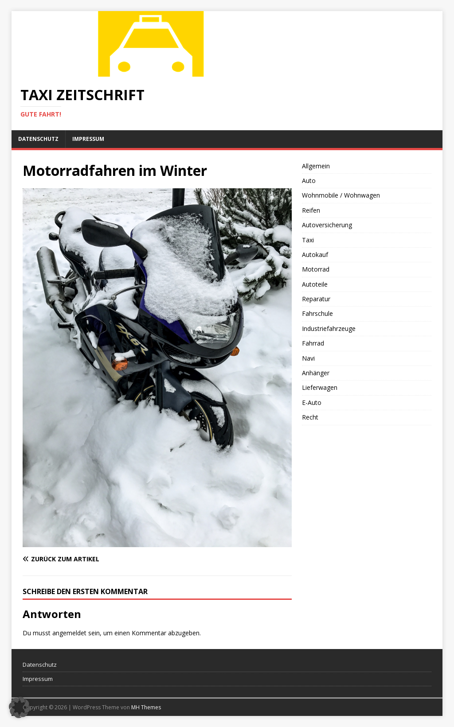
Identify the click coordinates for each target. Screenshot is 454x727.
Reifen (311, 210)
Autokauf (315, 254)
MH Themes (146, 707)
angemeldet (69, 633)
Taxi (308, 240)
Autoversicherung (327, 225)
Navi (308, 358)
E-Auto (311, 402)
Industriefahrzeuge (329, 328)
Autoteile (315, 284)
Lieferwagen (319, 387)
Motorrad (315, 269)
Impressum (88, 139)
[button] (19, 707)
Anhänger (315, 373)
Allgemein (316, 166)
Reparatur (316, 299)
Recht (310, 417)
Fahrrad (313, 343)
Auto (309, 180)
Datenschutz (38, 139)
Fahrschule (317, 313)
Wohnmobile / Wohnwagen (341, 195)
